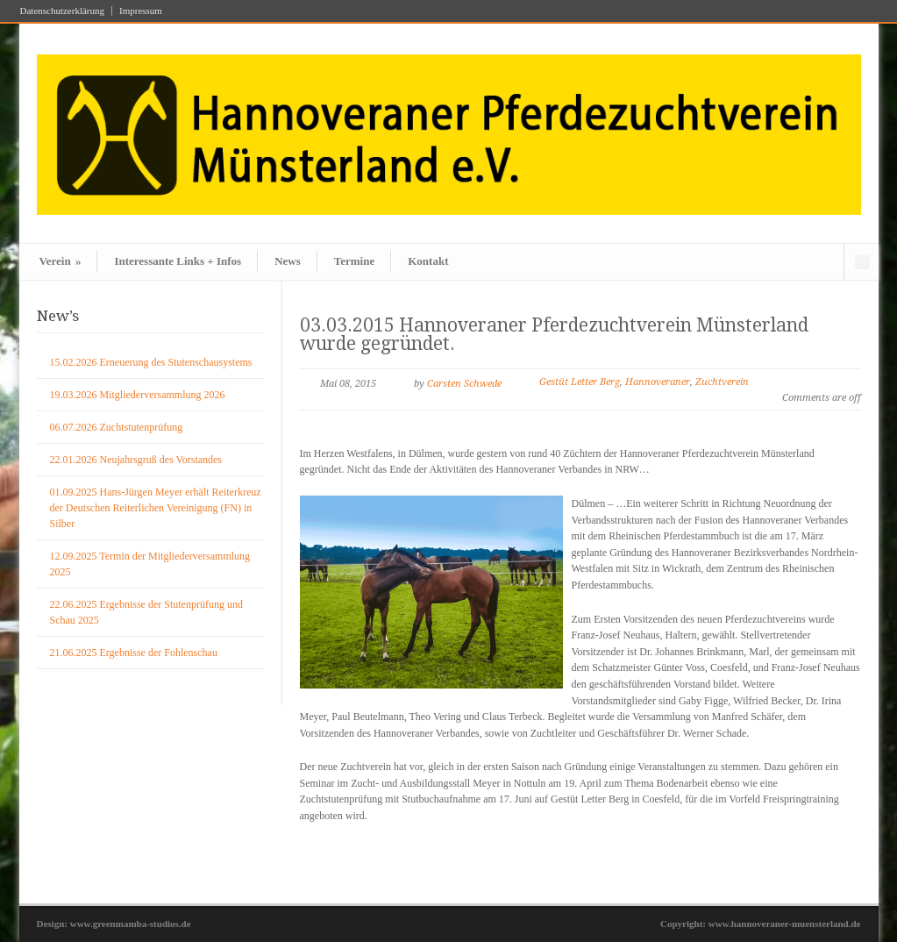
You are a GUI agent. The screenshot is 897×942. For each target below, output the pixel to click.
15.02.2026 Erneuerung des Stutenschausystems (151, 362)
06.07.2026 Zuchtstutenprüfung (116, 427)
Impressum (140, 11)
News (287, 261)
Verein (60, 261)
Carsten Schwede (464, 383)
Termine (354, 261)
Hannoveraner (657, 382)
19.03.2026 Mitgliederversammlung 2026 (137, 395)
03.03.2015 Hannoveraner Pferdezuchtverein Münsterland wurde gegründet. (554, 334)
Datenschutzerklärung (62, 11)
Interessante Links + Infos (177, 261)
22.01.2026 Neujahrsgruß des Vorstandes (136, 459)
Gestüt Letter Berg (579, 382)
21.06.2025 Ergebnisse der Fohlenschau (133, 652)
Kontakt (428, 261)
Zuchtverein (722, 382)
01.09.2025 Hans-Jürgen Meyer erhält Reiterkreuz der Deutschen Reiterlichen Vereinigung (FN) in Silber (155, 508)
